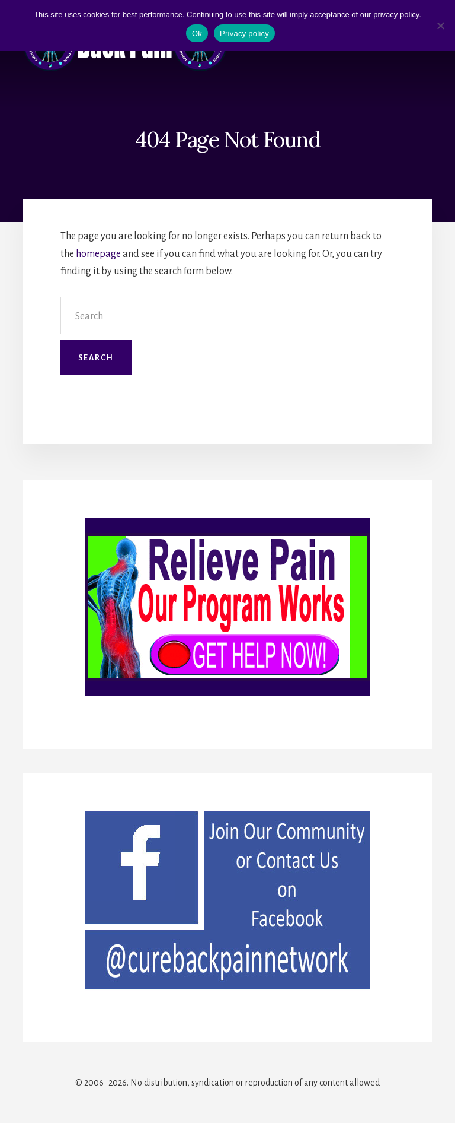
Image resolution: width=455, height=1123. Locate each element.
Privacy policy (244, 33)
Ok (197, 33)
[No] (440, 25)
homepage (98, 254)
